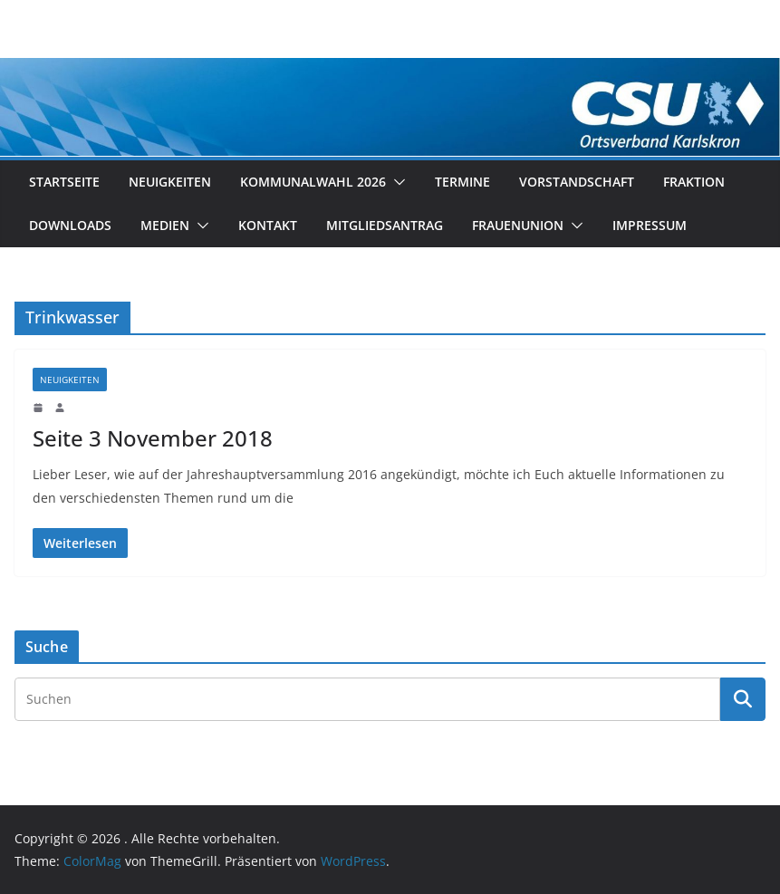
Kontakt (267, 225)
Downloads (70, 225)
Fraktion (694, 181)
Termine (462, 181)
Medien (164, 225)
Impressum (649, 225)
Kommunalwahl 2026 (313, 181)
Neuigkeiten (170, 181)
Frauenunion (517, 225)
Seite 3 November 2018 (153, 438)
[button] (396, 182)
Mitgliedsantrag (384, 225)
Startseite (64, 181)
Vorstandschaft (576, 181)
